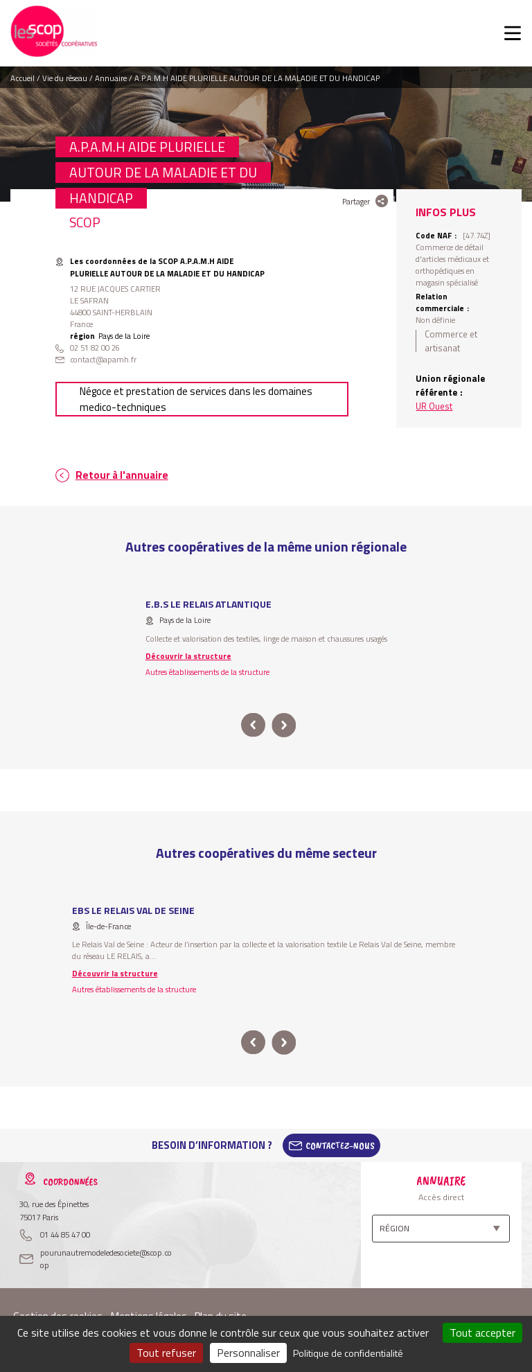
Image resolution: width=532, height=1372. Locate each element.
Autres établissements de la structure (207, 672)
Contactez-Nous (340, 1145)
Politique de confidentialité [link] (348, 1353)
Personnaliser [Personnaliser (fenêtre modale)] (248, 1352)
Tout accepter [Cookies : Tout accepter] (482, 1332)
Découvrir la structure (188, 656)
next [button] (283, 725)
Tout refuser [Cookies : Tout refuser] (166, 1352)
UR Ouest (434, 406)
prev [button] (253, 725)
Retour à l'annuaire (122, 475)
